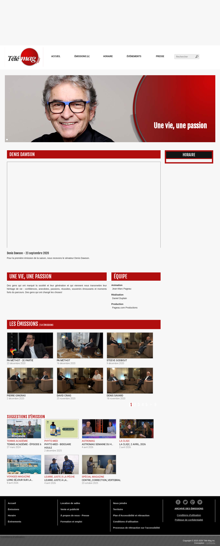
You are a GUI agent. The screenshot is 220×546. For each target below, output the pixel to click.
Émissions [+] (81, 56)
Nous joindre (120, 503)
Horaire (108, 56)
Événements (134, 56)
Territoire (118, 509)
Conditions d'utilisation (189, 515)
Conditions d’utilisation (125, 521)
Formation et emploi (71, 521)
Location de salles (70, 503)
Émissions (13, 509)
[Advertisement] (110, 22)
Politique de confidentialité (189, 519)
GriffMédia (210, 543)
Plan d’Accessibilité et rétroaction (131, 515)
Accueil (55, 56)
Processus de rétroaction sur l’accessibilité (136, 527)
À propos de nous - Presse (75, 515)
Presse (160, 56)
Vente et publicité (70, 509)
